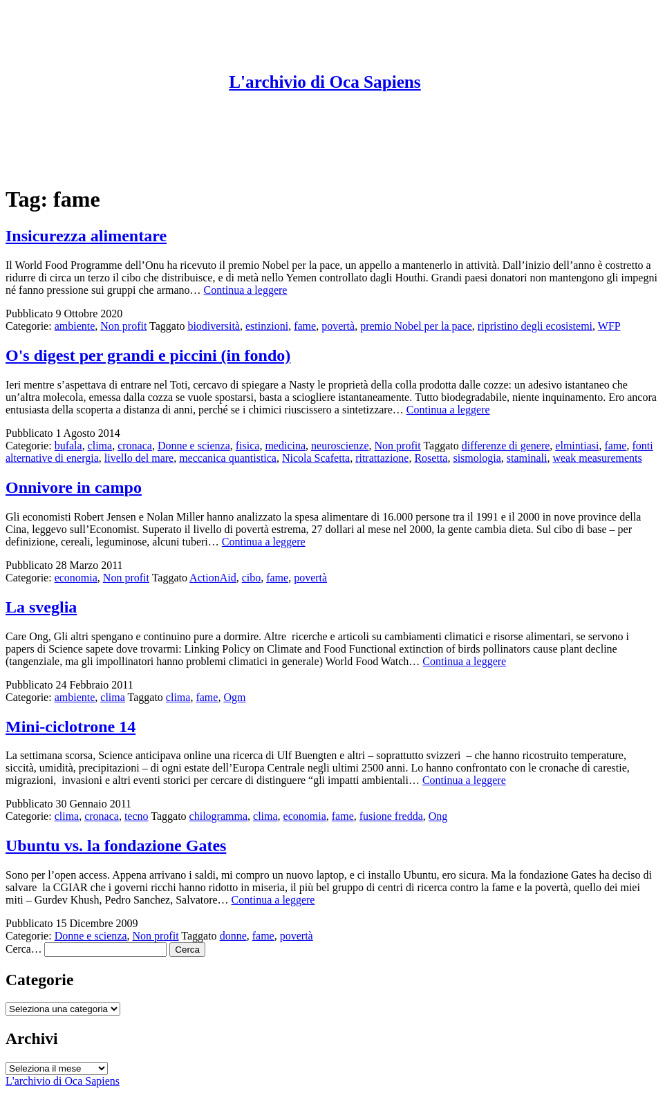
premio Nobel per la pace (416, 326)
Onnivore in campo (74, 487)
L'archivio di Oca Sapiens (324, 82)
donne (233, 936)
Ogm (234, 697)
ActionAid (212, 577)
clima (100, 445)
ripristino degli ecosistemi (535, 326)
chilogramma (218, 816)
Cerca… (23, 949)
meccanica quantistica (228, 458)
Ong (438, 816)
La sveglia (41, 607)
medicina (285, 445)
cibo (251, 577)
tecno (136, 816)
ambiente (75, 326)
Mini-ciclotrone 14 (70, 727)
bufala (68, 445)
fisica (248, 445)
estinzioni (266, 326)
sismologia (476, 458)
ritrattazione (382, 458)
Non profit (123, 326)
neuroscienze (340, 445)
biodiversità (213, 326)
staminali (527, 458)
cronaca (135, 445)
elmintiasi (577, 445)
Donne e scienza (194, 445)
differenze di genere (506, 445)
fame (305, 326)
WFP (609, 326)
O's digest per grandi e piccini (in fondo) (148, 355)
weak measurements (596, 458)
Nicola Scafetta (316, 458)
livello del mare (139, 458)
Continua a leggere (246, 290)
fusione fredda (391, 816)
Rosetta (430, 458)
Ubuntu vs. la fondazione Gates (116, 845)
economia (76, 577)
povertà (338, 326)
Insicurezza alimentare (86, 236)
